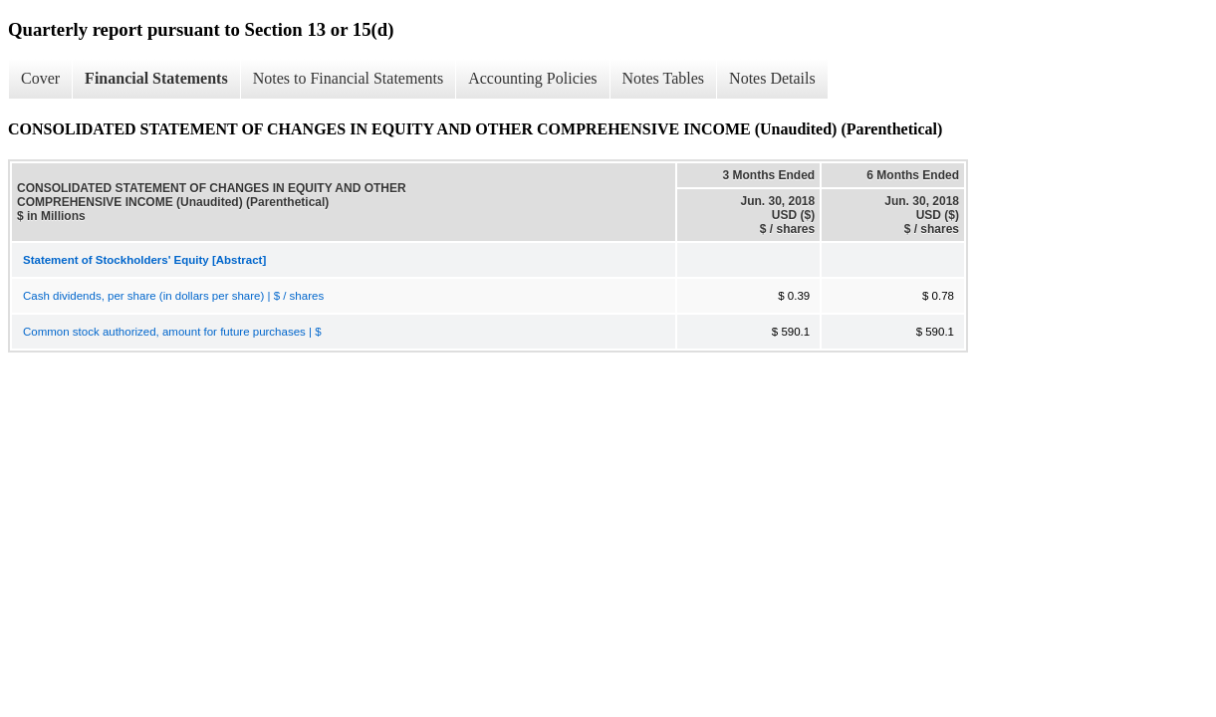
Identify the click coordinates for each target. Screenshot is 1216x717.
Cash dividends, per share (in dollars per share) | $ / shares (173, 296)
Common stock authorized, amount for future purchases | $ (172, 332)
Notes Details (772, 78)
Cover (40, 78)
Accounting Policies (532, 78)
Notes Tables (663, 78)
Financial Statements (156, 78)
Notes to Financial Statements (348, 78)
